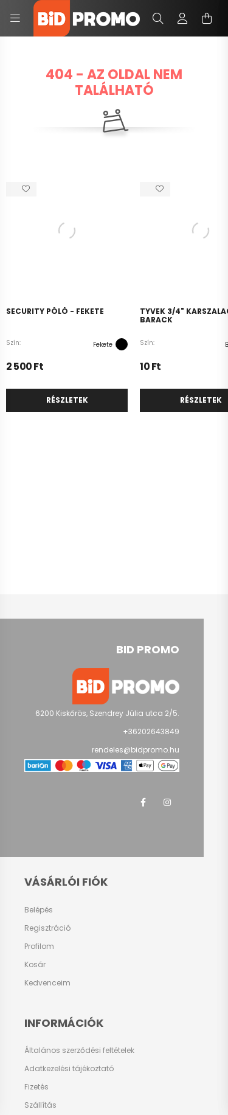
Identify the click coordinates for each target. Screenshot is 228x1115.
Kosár (35, 964)
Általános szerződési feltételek (79, 1050)
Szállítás (40, 1105)
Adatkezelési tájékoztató (69, 1069)
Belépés (38, 910)
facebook (143, 802)
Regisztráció (47, 928)
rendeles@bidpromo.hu (135, 750)
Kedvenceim (47, 983)
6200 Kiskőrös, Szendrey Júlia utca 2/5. (107, 713)
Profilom (39, 946)
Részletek (67, 400)
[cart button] (207, 18)
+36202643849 (151, 731)
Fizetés (36, 1087)
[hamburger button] (15, 18)
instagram (167, 802)
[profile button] (182, 18)
